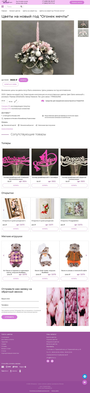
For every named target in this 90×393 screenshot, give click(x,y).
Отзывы (4, 346)
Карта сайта (55, 390)
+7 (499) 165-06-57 (48, 1)
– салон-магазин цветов (44, 384)
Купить (23, 80)
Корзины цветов (51, 339)
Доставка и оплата (7, 339)
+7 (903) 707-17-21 (48, 3)
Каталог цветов (14, 11)
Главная (4, 11)
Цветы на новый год (30, 11)
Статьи (3, 351)
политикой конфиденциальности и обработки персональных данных (21, 311)
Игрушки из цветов (52, 342)
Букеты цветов (51, 337)
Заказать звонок (77, 2)
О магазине (5, 337)
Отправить (9, 317)
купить (16, 185)
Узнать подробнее (7, 129)
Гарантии (4, 342)
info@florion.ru (51, 357)
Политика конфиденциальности (39, 390)
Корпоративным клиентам (10, 353)
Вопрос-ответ (6, 348)
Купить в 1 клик (10, 84)
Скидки (3, 344)
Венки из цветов (51, 344)
